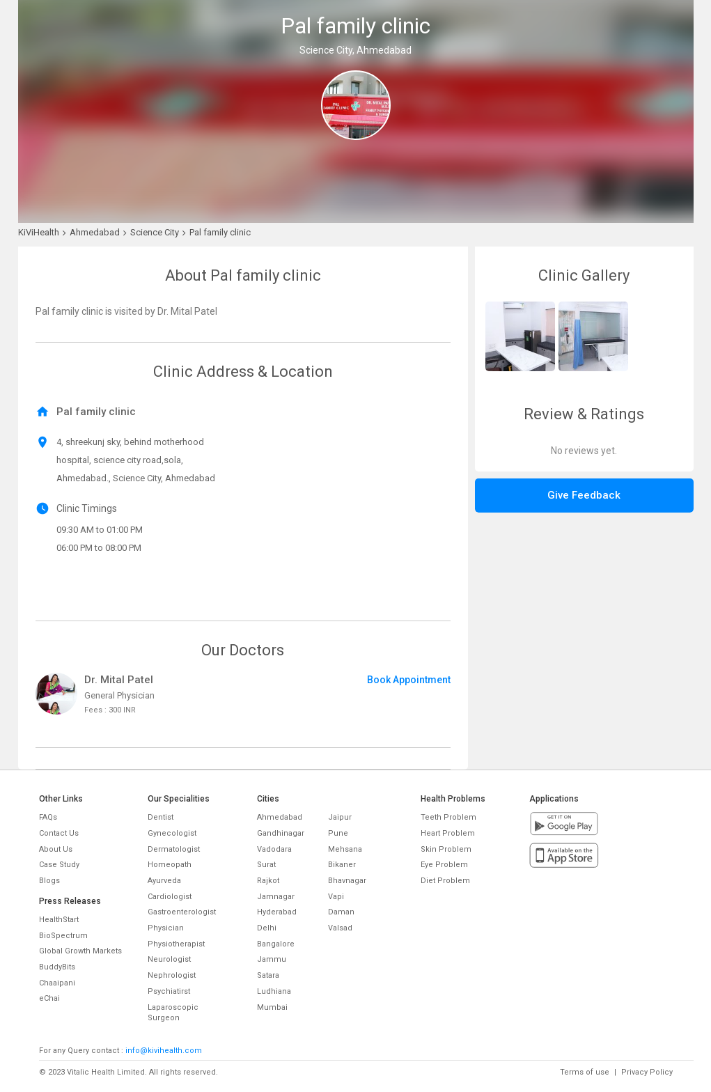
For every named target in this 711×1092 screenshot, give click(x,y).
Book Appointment (409, 679)
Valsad (340, 928)
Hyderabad (277, 911)
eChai (49, 998)
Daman (341, 911)
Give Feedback (583, 495)
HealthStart (59, 919)
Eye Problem (444, 864)
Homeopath (170, 864)
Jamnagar (276, 896)
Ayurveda (164, 880)
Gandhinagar (280, 833)
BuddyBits (57, 967)
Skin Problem (446, 849)
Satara (268, 975)
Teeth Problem (448, 817)
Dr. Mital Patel (118, 679)
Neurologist (169, 959)
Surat (266, 864)
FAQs (48, 817)
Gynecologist (172, 833)
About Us (55, 849)
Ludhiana (274, 991)
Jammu (271, 959)
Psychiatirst (169, 991)
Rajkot (268, 880)
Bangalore (276, 944)
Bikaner (342, 864)
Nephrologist (172, 975)
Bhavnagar (347, 880)
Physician (166, 928)
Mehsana (345, 849)
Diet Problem (445, 880)
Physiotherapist (176, 944)
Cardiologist (170, 896)
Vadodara (274, 849)
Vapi (336, 896)
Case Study (59, 864)
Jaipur (340, 817)
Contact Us (59, 833)
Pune (338, 833)
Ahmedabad (279, 817)
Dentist (160, 817)
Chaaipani (57, 983)
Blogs (49, 880)
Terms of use (584, 1072)
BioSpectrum (63, 935)
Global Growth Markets (80, 951)
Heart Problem (448, 833)
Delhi (266, 928)
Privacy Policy (647, 1072)
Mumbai (272, 1007)
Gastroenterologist (182, 911)
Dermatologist (174, 849)
